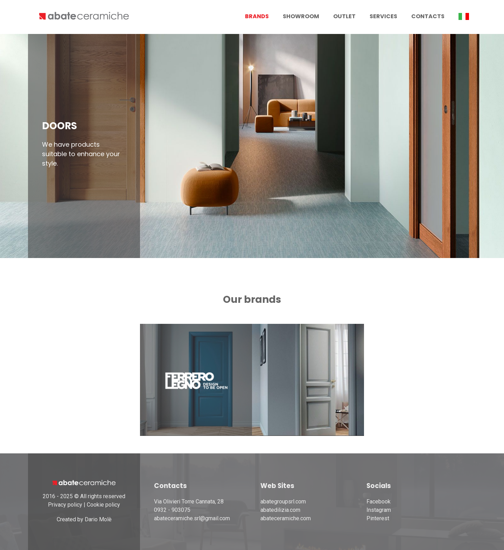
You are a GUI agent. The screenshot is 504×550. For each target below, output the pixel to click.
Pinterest (377, 518)
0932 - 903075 (172, 510)
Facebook (378, 501)
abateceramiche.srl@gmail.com (192, 518)
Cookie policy (103, 504)
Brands (257, 16)
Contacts (427, 16)
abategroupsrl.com (283, 501)
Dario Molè (98, 519)
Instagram (378, 510)
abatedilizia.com (280, 510)
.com (305, 518)
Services (383, 16)
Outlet (344, 16)
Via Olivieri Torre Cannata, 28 (189, 501)
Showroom (301, 16)
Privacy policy (65, 504)
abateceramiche (279, 518)
